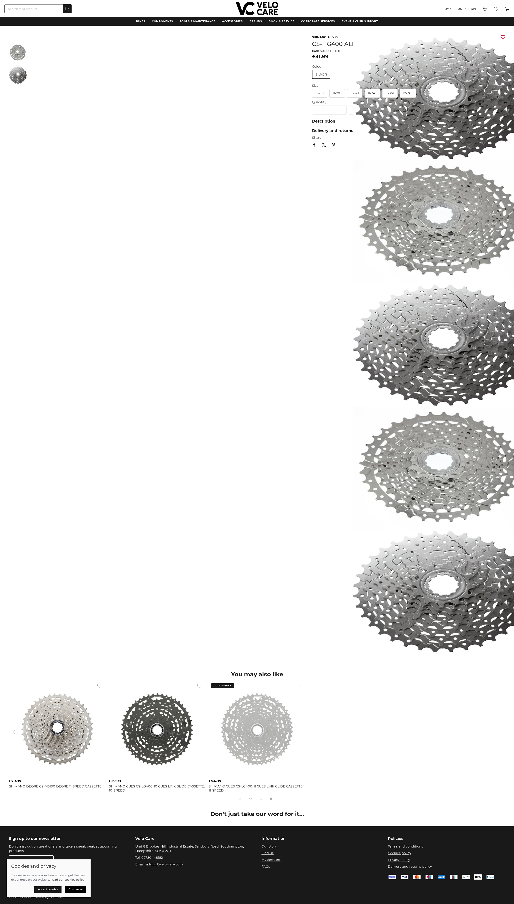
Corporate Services (318, 21)
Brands (255, 21)
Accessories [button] (232, 21)
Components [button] (162, 21)
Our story (269, 846)
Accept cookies (48, 889)
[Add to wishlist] (99, 685)
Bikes (140, 21)
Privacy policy (399, 860)
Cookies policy (399, 853)
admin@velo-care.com (164, 864)
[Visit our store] (485, 9)
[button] (496, 9)
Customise (75, 889)
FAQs (265, 867)
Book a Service (281, 21)
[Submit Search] (67, 8)
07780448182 (152, 858)
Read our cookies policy (67, 879)
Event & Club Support (360, 21)
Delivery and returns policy (410, 867)
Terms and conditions (405, 846)
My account (270, 860)
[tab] (240, 799)
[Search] (38, 8)
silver (321, 74)
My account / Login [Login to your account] (460, 9)
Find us (267, 853)
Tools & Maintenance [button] (197, 21)
